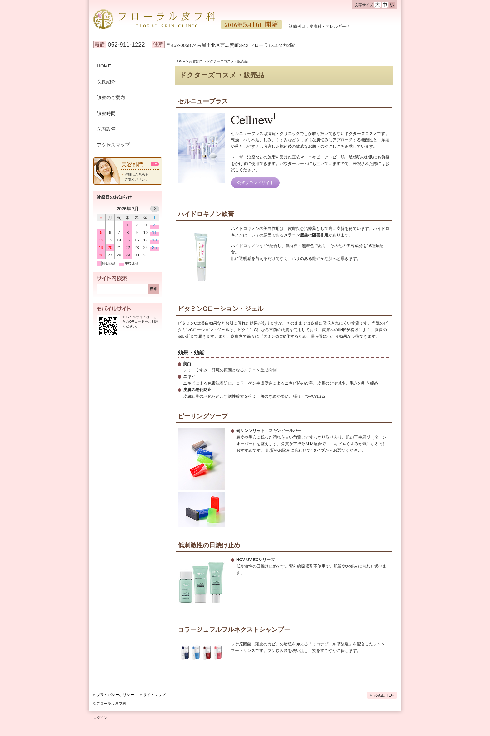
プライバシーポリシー (115, 695)
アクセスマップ (113, 144)
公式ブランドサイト (255, 182)
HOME (104, 65)
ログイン (100, 717)
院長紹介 (106, 81)
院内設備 (106, 129)
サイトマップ (154, 695)
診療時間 (106, 113)
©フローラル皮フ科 (109, 703)
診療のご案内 (111, 97)
